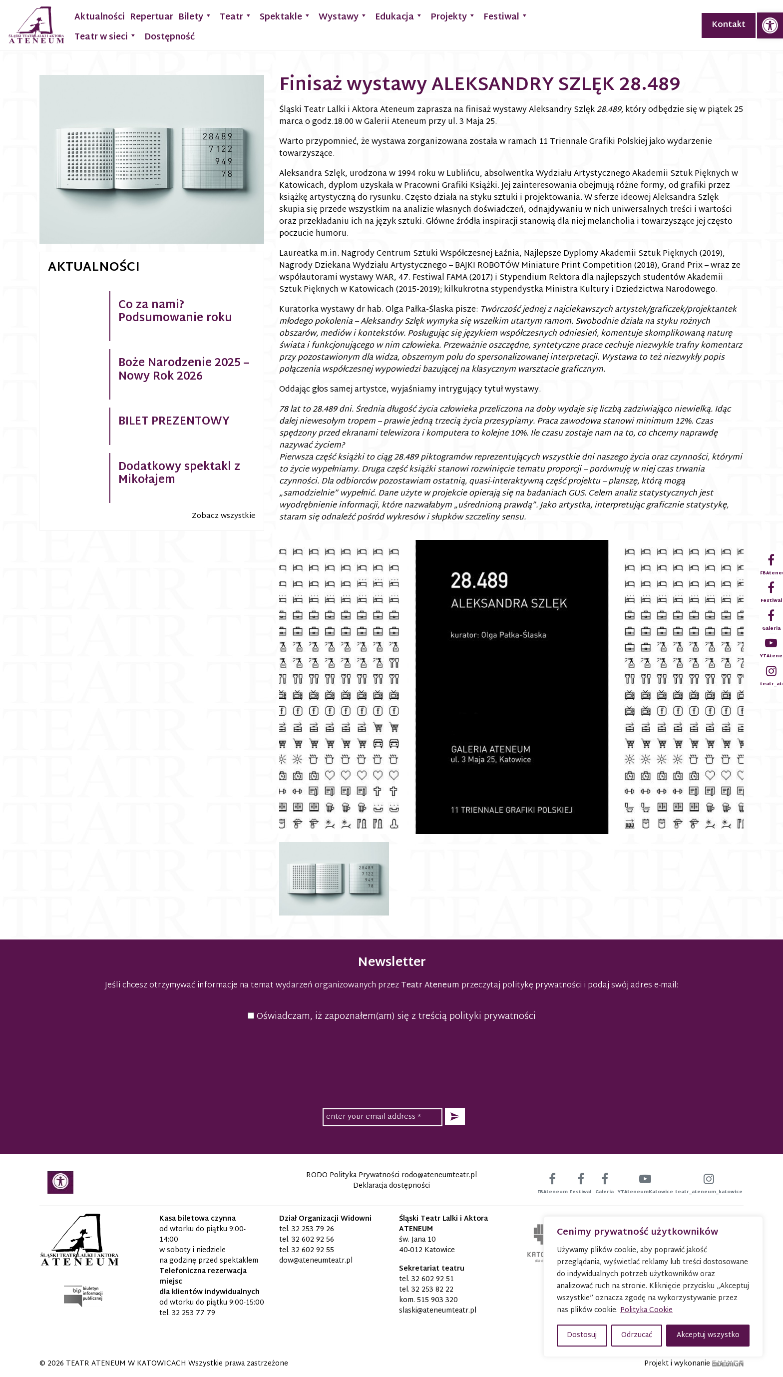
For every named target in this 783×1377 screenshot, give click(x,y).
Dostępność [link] (169, 37)
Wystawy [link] (343, 16)
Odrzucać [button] (636, 1335)
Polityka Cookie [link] (646, 1310)
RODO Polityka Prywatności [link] (352, 1175)
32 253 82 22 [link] (432, 1290)
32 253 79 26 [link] (313, 1229)
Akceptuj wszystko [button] (708, 1335)
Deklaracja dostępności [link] (391, 1186)
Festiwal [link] (505, 16)
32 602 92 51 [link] (432, 1279)
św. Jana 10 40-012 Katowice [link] (427, 1245)
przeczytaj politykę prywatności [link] (521, 985)
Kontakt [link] (729, 25)
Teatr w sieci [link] (105, 36)
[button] (455, 1116)
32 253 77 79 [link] (193, 1313)
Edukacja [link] (399, 16)
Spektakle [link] (285, 16)
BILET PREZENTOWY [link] (174, 422)
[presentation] (391, 1063)
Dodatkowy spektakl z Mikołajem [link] (179, 474)
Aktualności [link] (99, 17)
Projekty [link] (453, 16)
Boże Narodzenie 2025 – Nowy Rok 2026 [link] (183, 370)
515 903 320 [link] (437, 1300)
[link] (770, 25)
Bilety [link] (195, 16)
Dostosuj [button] (582, 1335)
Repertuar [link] (151, 17)
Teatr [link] (236, 16)
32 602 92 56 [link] (313, 1240)
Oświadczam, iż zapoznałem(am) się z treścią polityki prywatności (392, 1016)
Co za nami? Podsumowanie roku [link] (175, 312)
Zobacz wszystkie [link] (224, 516)
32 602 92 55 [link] (313, 1250)
